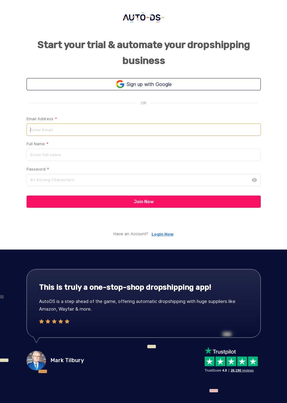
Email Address (42, 119)
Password (38, 169)
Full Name (37, 144)
